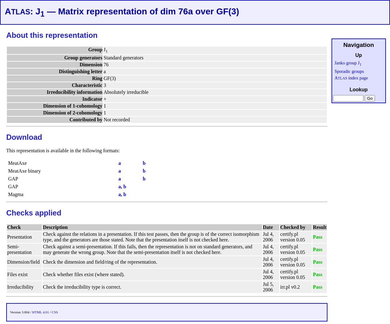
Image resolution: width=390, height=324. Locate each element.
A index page (351, 77)
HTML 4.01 (40, 312)
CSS (55, 312)
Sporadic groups (349, 71)
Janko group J (348, 62)
